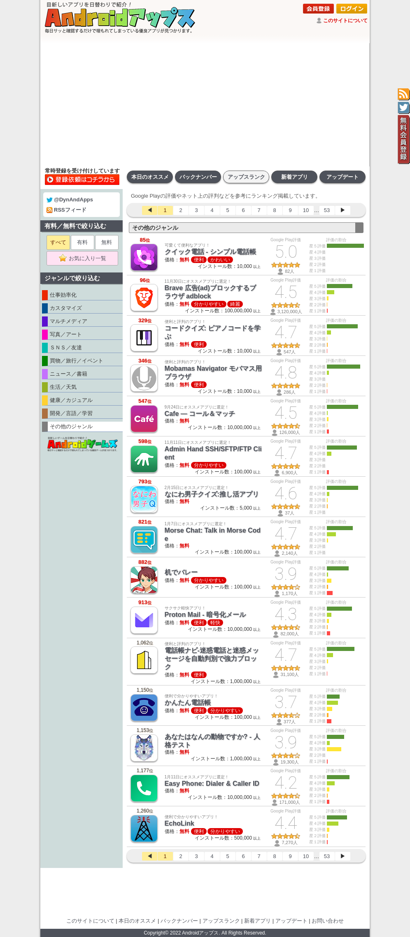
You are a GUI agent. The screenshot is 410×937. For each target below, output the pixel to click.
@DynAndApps (70, 199)
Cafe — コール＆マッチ (200, 413)
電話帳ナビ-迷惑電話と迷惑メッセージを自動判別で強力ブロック (212, 658)
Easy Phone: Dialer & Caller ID (212, 783)
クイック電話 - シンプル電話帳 (210, 251)
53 (327, 210)
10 (306, 210)
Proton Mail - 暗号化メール (205, 614)
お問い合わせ (328, 921)
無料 (106, 242)
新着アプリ (294, 177)
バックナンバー (198, 177)
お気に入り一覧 (85, 258)
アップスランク (246, 177)
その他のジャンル (155, 227)
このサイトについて (345, 20)
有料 (82, 242)
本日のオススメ (150, 177)
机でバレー (181, 572)
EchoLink (179, 823)
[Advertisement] (205, 104)
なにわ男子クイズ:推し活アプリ (212, 494)
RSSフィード (66, 210)
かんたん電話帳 (188, 702)
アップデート (342, 177)
